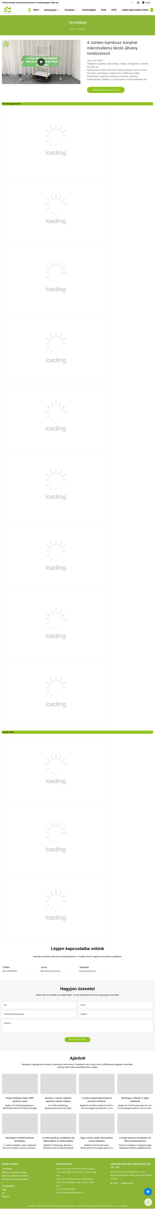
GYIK (116, 10)
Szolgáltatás (8, 1186)
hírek (105, 10)
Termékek (71, 10)
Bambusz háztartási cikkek (14, 1173)
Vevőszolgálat (91, 10)
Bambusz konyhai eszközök (15, 1176)
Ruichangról (52, 10)
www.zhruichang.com (87, 971)
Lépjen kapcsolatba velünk (137, 10)
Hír (3, 1193)
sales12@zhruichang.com (72, 1193)
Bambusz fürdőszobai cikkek (15, 1179)
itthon (38, 10)
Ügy (4, 1190)
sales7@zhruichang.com (50, 971)
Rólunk (5, 1197)
